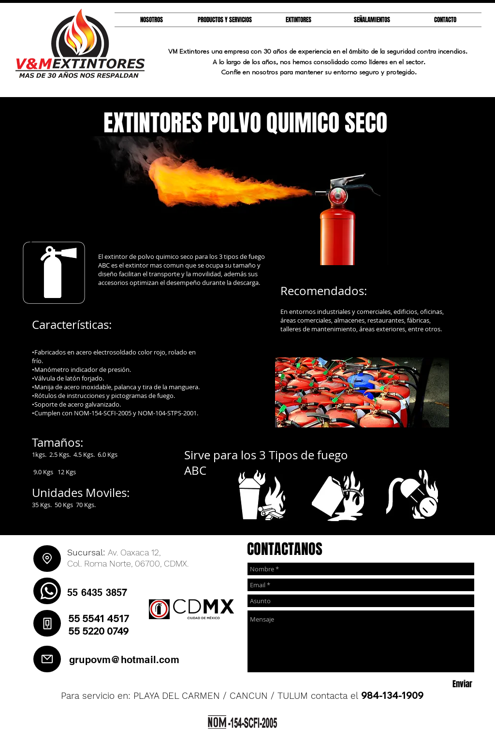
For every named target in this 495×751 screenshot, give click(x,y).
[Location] (47, 558)
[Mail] (47, 659)
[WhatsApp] (47, 591)
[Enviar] (462, 684)
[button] (298, 20)
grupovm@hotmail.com (124, 660)
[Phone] (47, 623)
